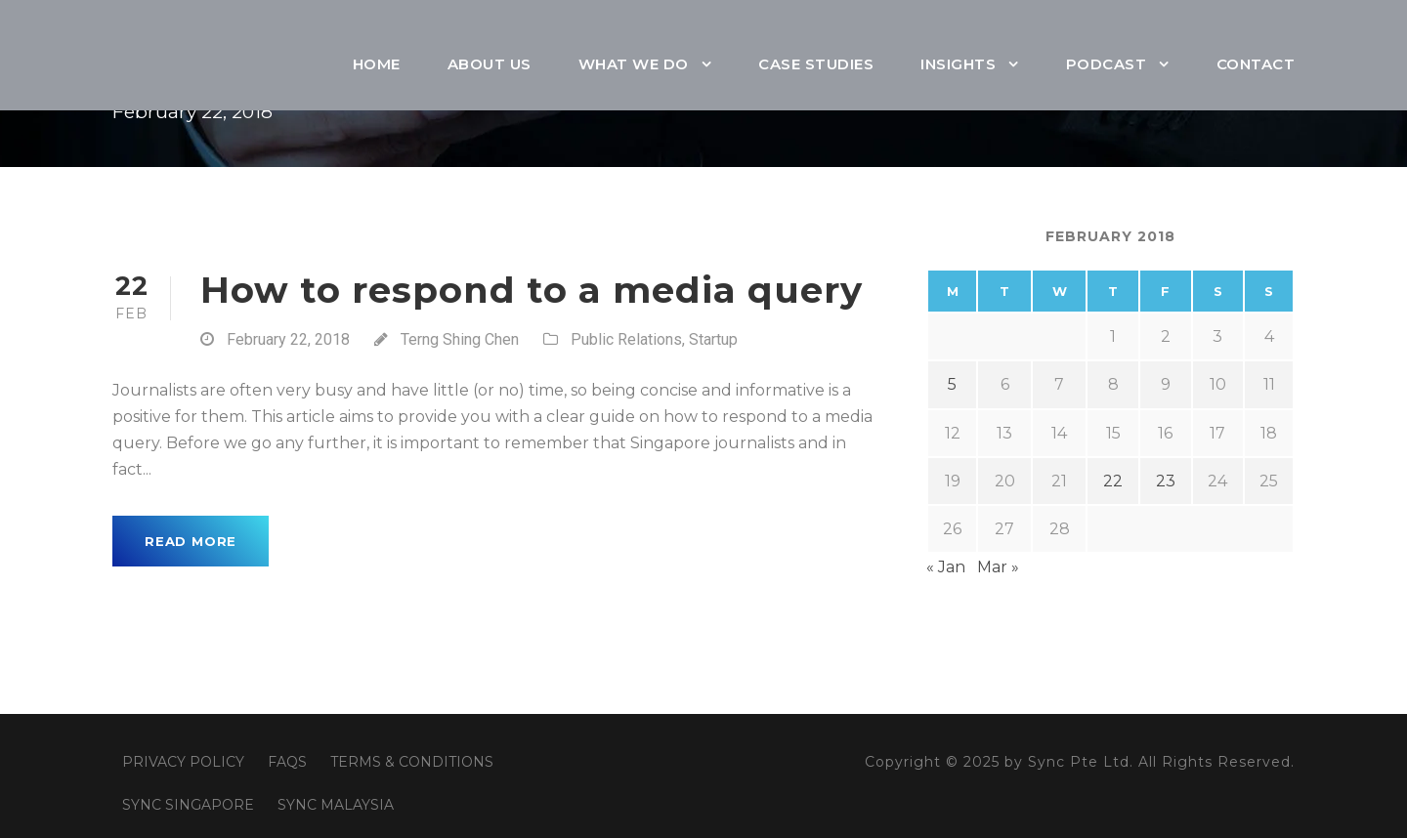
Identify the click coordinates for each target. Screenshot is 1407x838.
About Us (490, 64)
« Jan (945, 567)
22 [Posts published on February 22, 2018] (1113, 481)
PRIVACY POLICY (183, 762)
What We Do (633, 64)
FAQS (287, 762)
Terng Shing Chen (460, 339)
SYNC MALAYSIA (335, 805)
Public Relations (626, 339)
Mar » (998, 567)
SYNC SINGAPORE (188, 805)
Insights (958, 64)
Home (377, 64)
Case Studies (816, 64)
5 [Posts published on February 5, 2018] (952, 384)
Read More (190, 541)
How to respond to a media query (531, 290)
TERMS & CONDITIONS (411, 762)
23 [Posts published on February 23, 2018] (1165, 481)
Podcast (1106, 64)
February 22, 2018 (288, 339)
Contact (1256, 64)
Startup (713, 339)
